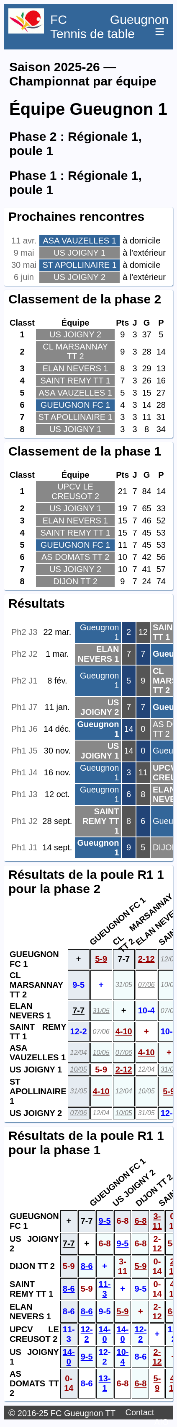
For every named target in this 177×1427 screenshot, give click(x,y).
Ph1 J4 (24, 772)
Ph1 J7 (24, 707)
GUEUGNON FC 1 (75, 404)
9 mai (24, 252)
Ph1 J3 (24, 794)
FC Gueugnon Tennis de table (109, 27)
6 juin (24, 277)
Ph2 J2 (24, 653)
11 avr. (23, 240)
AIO (161, 1422)
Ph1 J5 (24, 750)
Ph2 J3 (24, 632)
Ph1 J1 (24, 847)
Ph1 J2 (24, 821)
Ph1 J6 (24, 728)
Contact (139, 1412)
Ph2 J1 (24, 680)
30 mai (23, 264)
